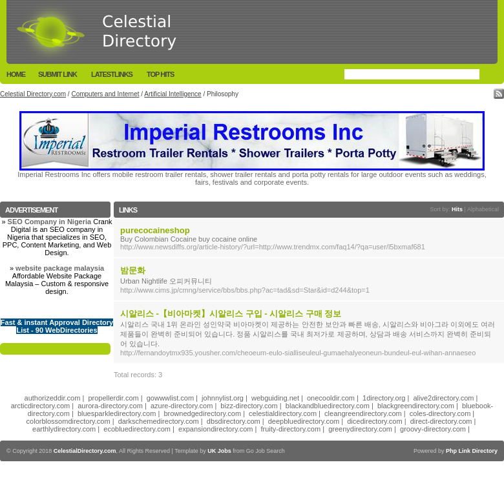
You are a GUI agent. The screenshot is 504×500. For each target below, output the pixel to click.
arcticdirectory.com (40, 406)
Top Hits (160, 74)
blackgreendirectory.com (415, 406)
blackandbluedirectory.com (328, 406)
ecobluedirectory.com (137, 429)
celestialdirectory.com (283, 413)
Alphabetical (483, 209)
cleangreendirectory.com (363, 413)
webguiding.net (275, 398)
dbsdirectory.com (233, 421)
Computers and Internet (105, 94)
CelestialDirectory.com (85, 451)
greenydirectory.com (360, 429)
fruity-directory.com (290, 429)
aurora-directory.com (110, 406)
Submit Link (57, 74)
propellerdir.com (113, 398)
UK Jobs (219, 451)
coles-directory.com (440, 413)
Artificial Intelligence (172, 94)
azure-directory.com (182, 406)
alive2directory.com (444, 398)
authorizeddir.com (53, 398)
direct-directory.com (441, 421)
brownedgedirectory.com (202, 413)
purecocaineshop (155, 230)
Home (15, 74)
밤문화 (132, 270)
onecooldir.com (331, 398)
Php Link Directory (472, 451)
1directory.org (383, 398)
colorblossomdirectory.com (68, 421)
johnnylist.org (223, 398)
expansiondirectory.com (215, 429)
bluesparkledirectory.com (117, 413)
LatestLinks (111, 74)
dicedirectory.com (374, 421)
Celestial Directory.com (33, 94)
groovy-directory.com (433, 429)
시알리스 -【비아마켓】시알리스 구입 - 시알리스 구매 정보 (230, 313)
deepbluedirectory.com (303, 421)
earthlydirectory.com (64, 429)
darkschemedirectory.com (158, 421)
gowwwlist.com (170, 398)
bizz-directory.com (248, 406)
